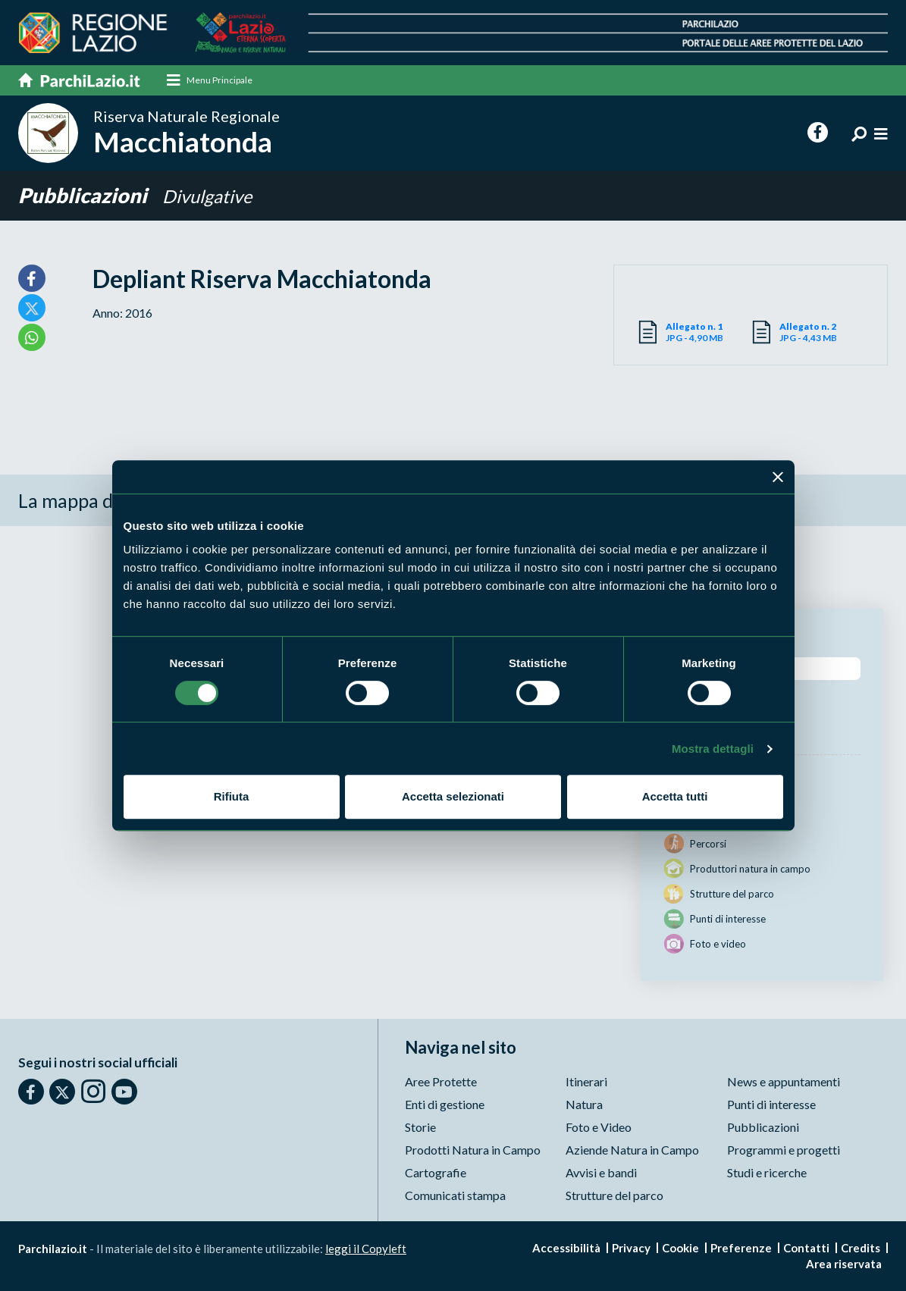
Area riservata (844, 1264)
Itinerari (586, 1081)
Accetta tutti (675, 796)
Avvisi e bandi (601, 1172)
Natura (584, 1104)
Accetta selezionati (453, 796)
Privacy (631, 1248)
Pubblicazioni (84, 195)
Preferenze (741, 1248)
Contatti (806, 1248)
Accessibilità (566, 1248)
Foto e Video (599, 1127)
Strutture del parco (614, 1195)
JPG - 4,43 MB (821, 332)
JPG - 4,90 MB (708, 332)
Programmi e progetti (783, 1149)
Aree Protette (441, 1081)
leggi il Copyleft (365, 1248)
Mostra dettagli (713, 748)
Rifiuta (231, 796)
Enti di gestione (444, 1104)
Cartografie (435, 1172)
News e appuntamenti (783, 1081)
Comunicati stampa (455, 1195)
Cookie (680, 1248)
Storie (420, 1127)
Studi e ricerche (767, 1172)
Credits (860, 1248)
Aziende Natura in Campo (632, 1149)
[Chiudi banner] (778, 477)
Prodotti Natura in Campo (473, 1149)
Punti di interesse (771, 1104)
